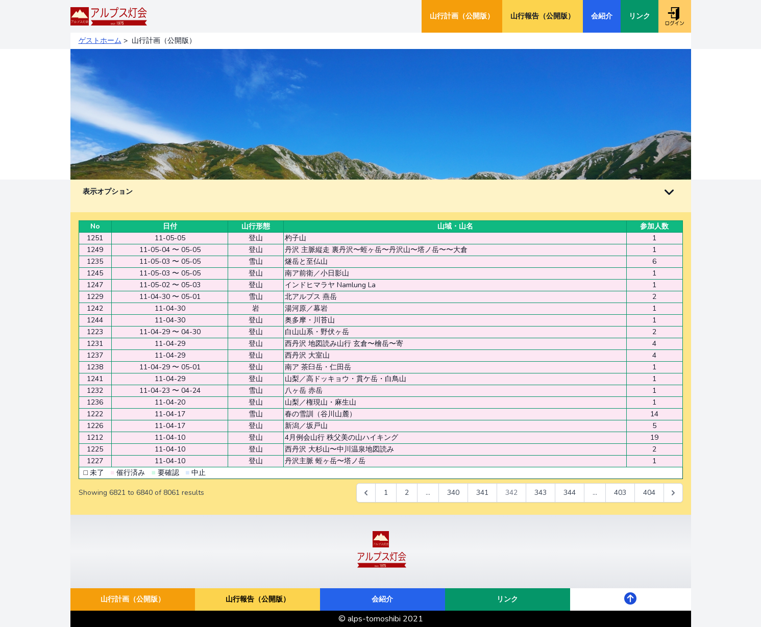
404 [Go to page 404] (649, 492)
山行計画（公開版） (462, 16)
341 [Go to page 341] (482, 492)
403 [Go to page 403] (620, 492)
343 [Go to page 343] (540, 492)
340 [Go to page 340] (453, 492)
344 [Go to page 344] (569, 492)
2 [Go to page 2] (407, 492)
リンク (639, 16)
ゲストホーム (100, 40)
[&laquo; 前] (366, 493)
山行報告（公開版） (542, 16)
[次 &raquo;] (673, 493)
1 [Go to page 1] (386, 492)
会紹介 (601, 16)
